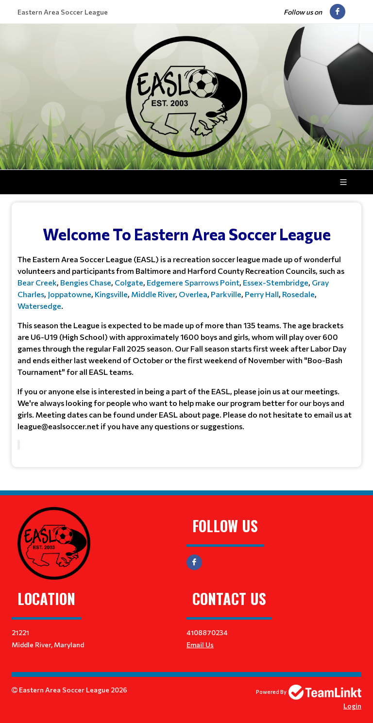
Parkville (226, 294)
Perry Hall (261, 294)
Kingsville (111, 294)
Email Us (200, 644)
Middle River (153, 294)
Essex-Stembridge (275, 282)
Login (352, 706)
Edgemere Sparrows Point (193, 282)
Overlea (193, 294)
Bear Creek (37, 282)
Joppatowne (69, 294)
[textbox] (186, 321)
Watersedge (39, 305)
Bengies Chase (85, 282)
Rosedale (298, 294)
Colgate (129, 282)
